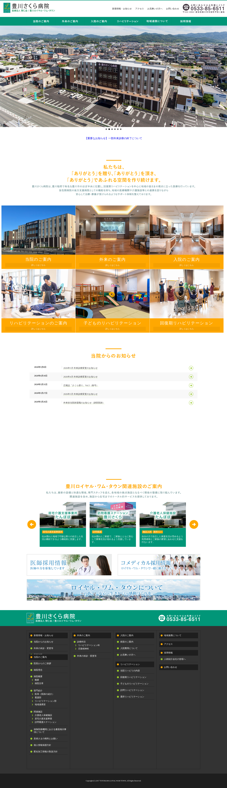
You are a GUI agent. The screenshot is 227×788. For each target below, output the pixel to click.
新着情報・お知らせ (122, 9)
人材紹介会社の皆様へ (175, 659)
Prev (3, 76)
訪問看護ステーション (45, 722)
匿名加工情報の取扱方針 (46, 751)
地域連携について (172, 635)
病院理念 (38, 670)
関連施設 (38, 712)
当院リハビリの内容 (130, 671)
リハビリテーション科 (89, 645)
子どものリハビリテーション (134, 684)
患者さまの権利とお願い (46, 738)
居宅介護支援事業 (43, 718)
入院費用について (129, 648)
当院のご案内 (40, 657)
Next (223, 76)
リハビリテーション (130, 664)
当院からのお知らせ (43, 642)
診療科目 (81, 642)
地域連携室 (40, 704)
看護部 (38, 697)
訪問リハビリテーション (132, 690)
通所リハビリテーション (132, 697)
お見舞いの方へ (155, 9)
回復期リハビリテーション (133, 677)
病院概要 (38, 676)
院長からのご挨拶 (42, 663)
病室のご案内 (126, 642)
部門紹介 (38, 690)
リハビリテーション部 (45, 701)
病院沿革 (39, 683)
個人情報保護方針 (42, 745)
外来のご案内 (83, 635)
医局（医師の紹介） (44, 694)
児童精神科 (83, 649)
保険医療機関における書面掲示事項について (50, 730)
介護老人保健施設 (43, 715)
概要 (37, 680)
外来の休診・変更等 (43, 648)
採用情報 (168, 653)
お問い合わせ (172, 9)
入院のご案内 (126, 635)
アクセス (139, 9)
